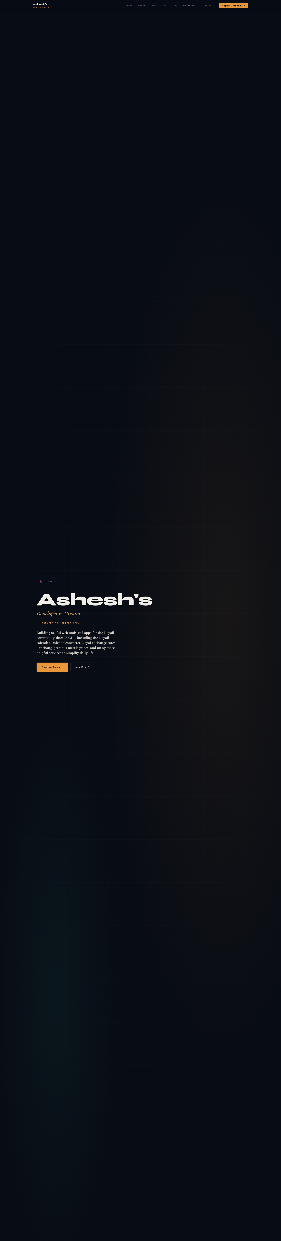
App (164, 5)
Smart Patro (190, 5)
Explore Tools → (52, 667)
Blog (174, 5)
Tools (154, 5)
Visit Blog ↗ (82, 667)
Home (128, 5)
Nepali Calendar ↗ (233, 5)
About (141, 5)
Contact (208, 5)
